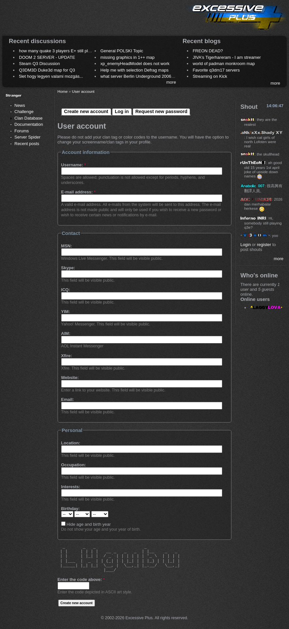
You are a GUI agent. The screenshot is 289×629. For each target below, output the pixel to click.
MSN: (66, 245)
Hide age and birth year (86, 524)
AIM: (65, 333)
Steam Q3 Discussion (39, 63)
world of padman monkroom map (224, 63)
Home (63, 91)
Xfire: (66, 355)
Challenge (24, 111)
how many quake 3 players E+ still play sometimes (66, 50)
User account (83, 91)
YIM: (65, 311)
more (171, 82)
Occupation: (73, 464)
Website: (70, 377)
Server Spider (27, 137)
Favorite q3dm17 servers (216, 70)
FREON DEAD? (208, 50)
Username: (73, 164)
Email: (67, 399)
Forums (21, 130)
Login (245, 244)
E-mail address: (78, 192)
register (264, 244)
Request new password (161, 111)
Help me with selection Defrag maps (134, 70)
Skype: (68, 267)
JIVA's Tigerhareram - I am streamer (227, 57)
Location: (71, 442)
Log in (122, 111)
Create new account (86, 111)
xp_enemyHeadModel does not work (135, 63)
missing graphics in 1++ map (127, 57)
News (19, 105)
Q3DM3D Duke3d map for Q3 (47, 70)
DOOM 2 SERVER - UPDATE (47, 57)
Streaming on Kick (210, 76)
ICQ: (65, 289)
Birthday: (70, 508)
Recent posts (26, 143)
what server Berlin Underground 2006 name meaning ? (152, 76)
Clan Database (28, 118)
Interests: (71, 486)
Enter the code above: (81, 579)
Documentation (28, 124)
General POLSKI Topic (121, 50)
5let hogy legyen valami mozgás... (51, 76)
